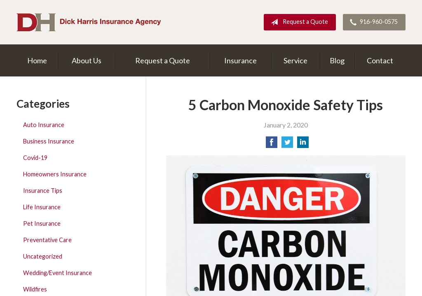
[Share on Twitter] (287, 144)
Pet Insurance (42, 223)
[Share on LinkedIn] (303, 144)
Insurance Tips (42, 190)
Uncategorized (42, 256)
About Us (86, 60)
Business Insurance (48, 141)
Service (295, 60)
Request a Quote (297, 22)
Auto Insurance (43, 124)
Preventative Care (47, 239)
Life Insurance (42, 207)
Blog (337, 60)
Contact (380, 60)
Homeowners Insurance (55, 174)
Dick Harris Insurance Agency (88, 22)
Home (37, 60)
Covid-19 (35, 157)
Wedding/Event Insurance (57, 272)
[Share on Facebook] (271, 144)
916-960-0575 (372, 22)
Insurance (240, 60)
